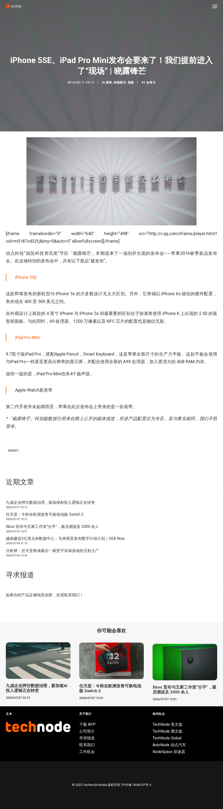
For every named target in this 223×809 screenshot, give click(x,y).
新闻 (109, 82)
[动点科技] (13, 6)
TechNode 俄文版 (167, 731)
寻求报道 (87, 738)
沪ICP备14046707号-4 (136, 785)
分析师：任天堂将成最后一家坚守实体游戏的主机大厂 (52, 550)
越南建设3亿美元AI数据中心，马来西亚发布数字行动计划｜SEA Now (65, 538)
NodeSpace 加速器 (169, 751)
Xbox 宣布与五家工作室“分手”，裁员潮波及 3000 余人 (52, 526)
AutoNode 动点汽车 (169, 745)
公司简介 (87, 731)
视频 (131, 82)
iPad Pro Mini (27, 337)
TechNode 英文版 (167, 724)
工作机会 (87, 751)
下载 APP (87, 724)
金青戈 (150, 82)
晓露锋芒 (13, 450)
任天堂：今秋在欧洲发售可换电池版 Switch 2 (45, 514)
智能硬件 (120, 82)
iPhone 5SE (26, 277)
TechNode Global (167, 738)
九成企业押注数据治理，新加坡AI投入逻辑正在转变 (50, 502)
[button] (214, 6)
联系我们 (72, 595)
